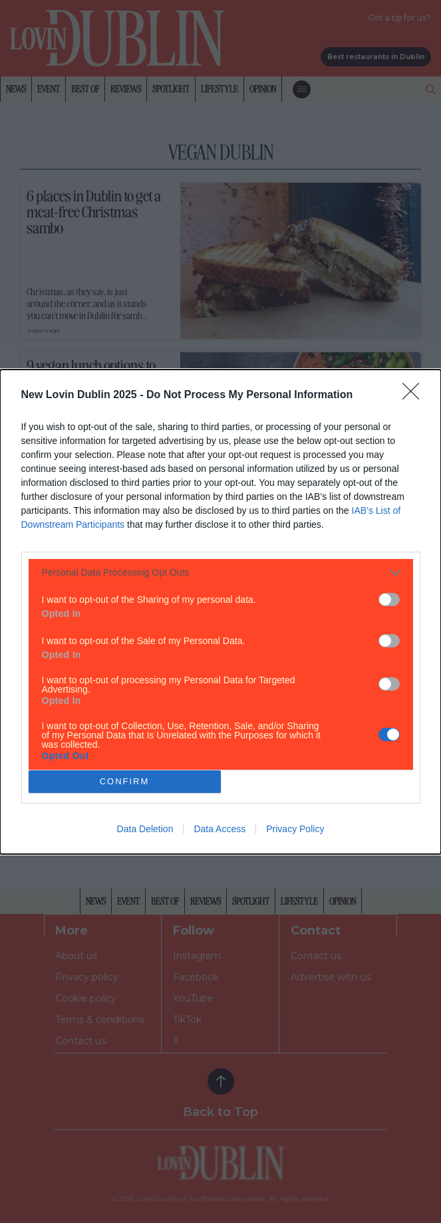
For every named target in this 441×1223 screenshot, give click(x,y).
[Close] (415, 395)
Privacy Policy (295, 829)
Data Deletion (145, 829)
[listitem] (221, 573)
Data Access (219, 829)
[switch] (389, 599)
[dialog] (220, 612)
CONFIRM (125, 781)
